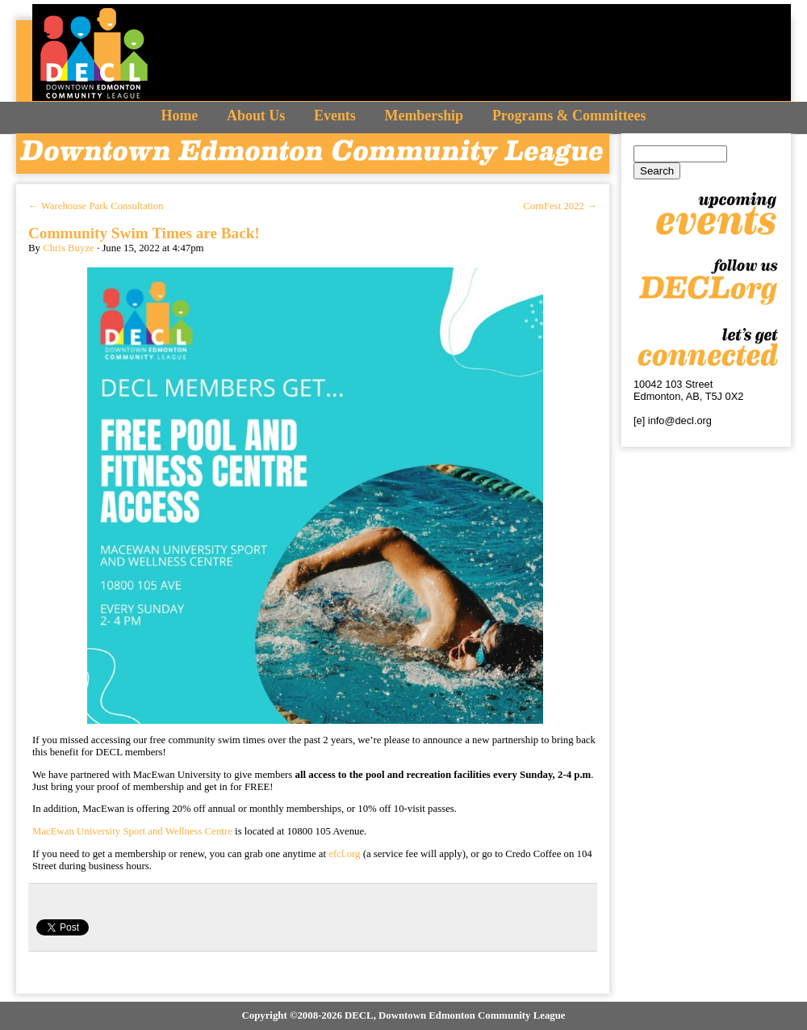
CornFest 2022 (560, 206)
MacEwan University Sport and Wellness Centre (132, 831)
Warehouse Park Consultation (96, 206)
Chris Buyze (68, 248)
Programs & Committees (569, 115)
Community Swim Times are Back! (144, 233)
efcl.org (344, 854)
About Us (256, 115)
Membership (424, 115)
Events (335, 115)
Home (180, 115)
